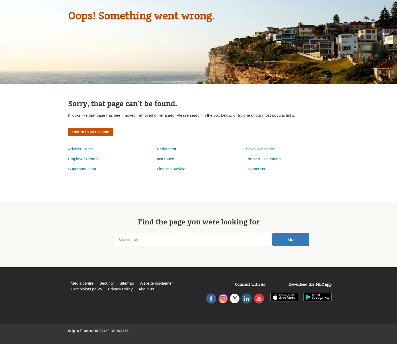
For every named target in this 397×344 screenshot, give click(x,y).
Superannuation (82, 169)
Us (262, 169)
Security (106, 283)
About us (146, 289)
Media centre (82, 283)
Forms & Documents (264, 159)
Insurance (165, 159)
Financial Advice (171, 169)
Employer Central (83, 159)
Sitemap (126, 283)
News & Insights (260, 149)
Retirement (166, 149)
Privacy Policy (120, 289)
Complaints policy (86, 289)
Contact (253, 169)
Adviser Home (80, 149)
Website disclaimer (156, 283)
